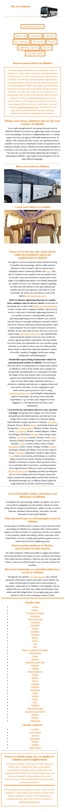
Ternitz (35, 699)
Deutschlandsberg (35, 671)
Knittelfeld (35, 625)
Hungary (35, 741)
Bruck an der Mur (35, 619)
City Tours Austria (37, 577)
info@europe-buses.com (32, 26)
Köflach (35, 638)
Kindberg (35, 631)
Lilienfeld (35, 687)
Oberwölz (35, 659)
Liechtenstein (20, 431)
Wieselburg (35, 690)
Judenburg (35, 635)
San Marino (52, 422)
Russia (33, 425)
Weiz (35, 647)
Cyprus (22, 444)
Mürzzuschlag (35, 653)
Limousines (49, 36)
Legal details (35, 36)
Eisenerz (35, 610)
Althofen (35, 678)
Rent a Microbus (21, 42)
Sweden (53, 447)
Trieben (35, 641)
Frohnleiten (35, 622)
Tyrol (11, 456)
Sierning (35, 715)
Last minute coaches (35, 53)
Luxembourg (22, 437)
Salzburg (35, 745)
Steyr (35, 702)
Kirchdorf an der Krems (35, 711)
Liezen (35, 656)
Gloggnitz (35, 684)
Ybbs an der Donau (35, 708)
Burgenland (35, 738)
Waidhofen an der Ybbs (35, 662)
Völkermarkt (35, 721)
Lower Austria (35, 732)
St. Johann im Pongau (35, 613)
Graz (35, 644)
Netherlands (13, 447)
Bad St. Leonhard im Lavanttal (35, 650)
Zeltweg (35, 628)
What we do (21, 36)
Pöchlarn (35, 718)
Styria (48, 271)
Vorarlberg (19, 453)
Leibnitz (35, 696)
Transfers (52, 42)
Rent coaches (38, 42)
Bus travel (47, 48)
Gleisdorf (35, 665)
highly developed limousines (45, 306)
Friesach (35, 675)
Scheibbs (35, 668)
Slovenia (35, 735)
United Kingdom (26, 428)
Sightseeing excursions (28, 48)
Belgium (34, 434)
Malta (53, 437)
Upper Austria (35, 748)
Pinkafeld (35, 705)
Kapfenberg (35, 616)
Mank (35, 693)
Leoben (35, 607)
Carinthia (35, 729)
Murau (35, 681)
